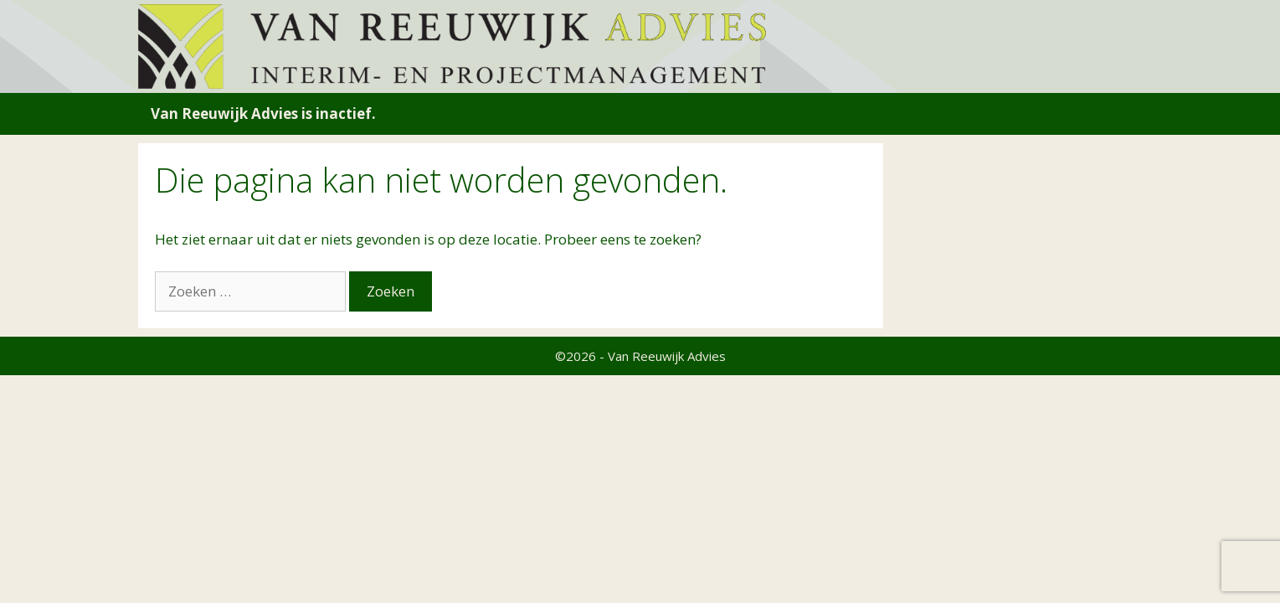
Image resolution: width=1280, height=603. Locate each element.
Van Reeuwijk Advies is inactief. (263, 113)
